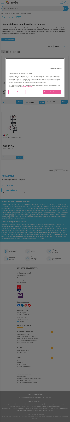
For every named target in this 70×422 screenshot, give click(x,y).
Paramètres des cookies (17, 92)
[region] (35, 77)
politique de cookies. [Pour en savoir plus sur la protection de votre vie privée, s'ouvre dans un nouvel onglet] (27, 86)
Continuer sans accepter (56, 68)
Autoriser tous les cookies (52, 92)
